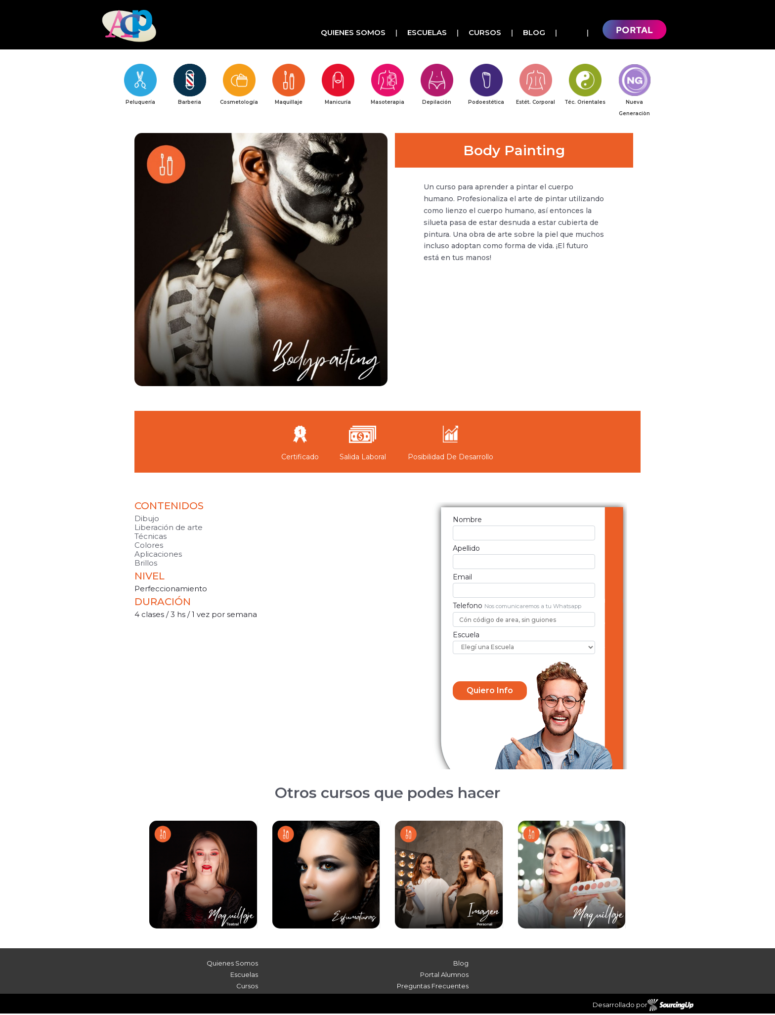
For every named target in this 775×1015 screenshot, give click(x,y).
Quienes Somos (353, 32)
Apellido (466, 549)
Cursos (485, 32)
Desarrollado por (643, 1006)
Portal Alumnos (444, 976)
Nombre (467, 521)
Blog (534, 32)
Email (462, 578)
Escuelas (427, 32)
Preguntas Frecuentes (433, 987)
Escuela (466, 635)
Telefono (467, 606)
